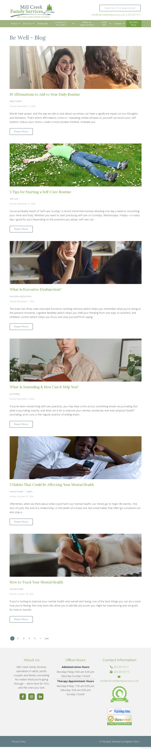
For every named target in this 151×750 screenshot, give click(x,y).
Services (27, 23)
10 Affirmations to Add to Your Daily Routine (45, 94)
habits (29, 493)
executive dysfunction (21, 297)
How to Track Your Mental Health (36, 584)
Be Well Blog (134, 23)
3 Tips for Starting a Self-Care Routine (40, 192)
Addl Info (104, 23)
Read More (22, 131)
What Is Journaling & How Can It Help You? (44, 388)
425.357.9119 (121, 675)
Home (14, 23)
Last (49, 641)
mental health (16, 493)
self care (14, 199)
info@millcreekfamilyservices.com (108, 14)
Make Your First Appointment (120, 8)
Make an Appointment (87, 23)
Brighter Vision (131, 744)
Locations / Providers (61, 23)
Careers (118, 23)
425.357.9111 (135, 14)
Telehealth (42, 23)
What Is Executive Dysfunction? (35, 290)
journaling (15, 395)
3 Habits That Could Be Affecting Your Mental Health (52, 486)
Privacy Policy (19, 744)
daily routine (16, 101)
